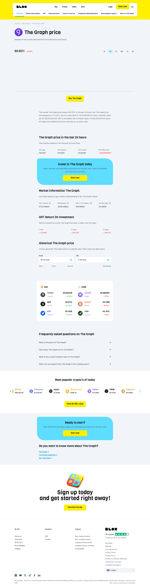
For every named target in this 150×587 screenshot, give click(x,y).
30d (121, 51)
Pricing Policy (110, 556)
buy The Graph (45, 458)
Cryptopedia (79, 549)
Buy (56, 7)
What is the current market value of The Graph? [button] (75, 357)
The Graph (26, 24)
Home (17, 24)
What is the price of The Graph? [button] (75, 342)
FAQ (46, 536)
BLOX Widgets (20, 546)
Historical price (64, 13)
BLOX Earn (19, 542)
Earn (83, 7)
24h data (29, 13)
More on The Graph (137, 13)
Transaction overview (113, 562)
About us (18, 536)
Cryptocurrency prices (83, 542)
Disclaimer (109, 543)
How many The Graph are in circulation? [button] (75, 350)
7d (116, 51)
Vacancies (18, 539)
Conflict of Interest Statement (116, 559)
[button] (30, 531)
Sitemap (108, 546)
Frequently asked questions (98, 13)
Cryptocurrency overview (84, 546)
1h (104, 51)
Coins (74, 7)
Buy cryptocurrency (82, 536)
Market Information (43, 13)
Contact (48, 529)
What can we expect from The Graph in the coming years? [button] (75, 364)
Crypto (78, 529)
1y (127, 51)
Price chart (19, 13)
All (133, 51)
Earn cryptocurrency (83, 539)
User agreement (111, 549)
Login (110, 7)
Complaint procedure (113, 565)
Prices (64, 7)
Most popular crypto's (119, 13)
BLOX (17, 529)
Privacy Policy (110, 552)
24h (110, 51)
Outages (18, 549)
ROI (54, 13)
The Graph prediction (48, 455)
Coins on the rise (79, 13)
